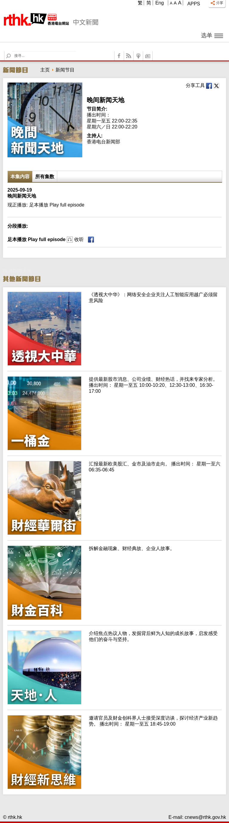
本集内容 (20, 176)
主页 (45, 69)
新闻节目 (65, 69)
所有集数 (44, 176)
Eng (159, 2)
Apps (193, 3)
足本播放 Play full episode (45, 239)
